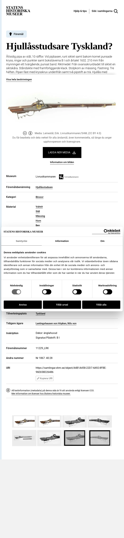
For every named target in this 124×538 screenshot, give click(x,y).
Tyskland (40, 313)
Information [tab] (62, 241)
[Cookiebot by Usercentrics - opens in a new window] (106, 231)
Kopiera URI (44, 378)
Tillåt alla (101, 304)
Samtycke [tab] (21, 241)
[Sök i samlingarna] (105, 11)
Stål (38, 211)
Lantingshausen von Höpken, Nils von (56, 323)
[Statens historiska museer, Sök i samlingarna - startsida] (18, 10)
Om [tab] (102, 241)
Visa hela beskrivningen (19, 79)
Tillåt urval (62, 304)
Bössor (39, 197)
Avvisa (23, 304)
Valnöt (39, 206)
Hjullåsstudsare (44, 187)
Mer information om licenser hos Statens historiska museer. (41, 393)
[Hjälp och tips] (80, 11)
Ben (38, 225)
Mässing (40, 216)
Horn (38, 220)
